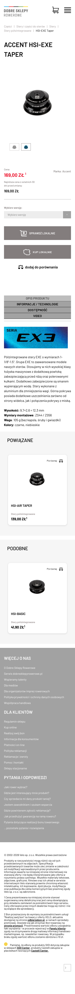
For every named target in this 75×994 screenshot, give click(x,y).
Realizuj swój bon (14, 733)
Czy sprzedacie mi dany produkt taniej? (27, 798)
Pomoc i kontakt (14, 762)
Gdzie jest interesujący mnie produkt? (26, 793)
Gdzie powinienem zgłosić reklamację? (27, 810)
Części (8, 26)
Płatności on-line (14, 745)
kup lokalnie (42, 252)
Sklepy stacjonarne (15, 768)
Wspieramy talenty (15, 679)
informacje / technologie (37, 304)
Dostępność (37, 310)
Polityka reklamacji (15, 750)
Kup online (10, 727)
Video (37, 316)
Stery (52, 26)
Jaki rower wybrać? (15, 787)
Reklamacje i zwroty (16, 756)
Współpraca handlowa (17, 703)
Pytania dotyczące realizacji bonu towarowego (31, 822)
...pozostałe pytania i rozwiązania (24, 828)
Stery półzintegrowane (17, 30)
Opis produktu (37, 298)
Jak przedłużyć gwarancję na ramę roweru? (30, 816)
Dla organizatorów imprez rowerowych (27, 691)
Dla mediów (11, 685)
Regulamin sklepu (14, 721)
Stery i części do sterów (30, 26)
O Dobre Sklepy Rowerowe (19, 667)
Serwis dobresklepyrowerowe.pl (23, 673)
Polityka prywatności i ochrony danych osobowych (34, 697)
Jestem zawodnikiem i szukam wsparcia (28, 804)
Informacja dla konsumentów (21, 739)
